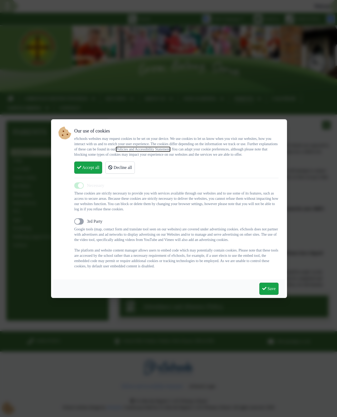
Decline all (120, 167)
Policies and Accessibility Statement (143, 149)
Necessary (95, 185)
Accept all (88, 167)
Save (269, 288)
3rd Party (94, 221)
